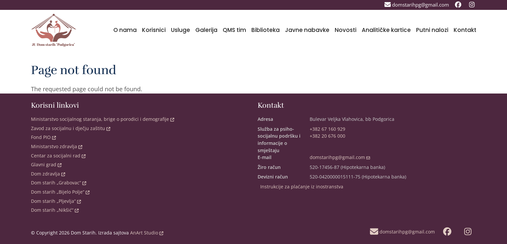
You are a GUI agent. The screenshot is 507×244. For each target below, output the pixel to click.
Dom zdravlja (48, 174)
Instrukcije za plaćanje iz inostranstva (301, 186)
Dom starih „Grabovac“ (58, 182)
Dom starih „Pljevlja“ (56, 201)
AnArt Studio (146, 233)
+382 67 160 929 (327, 129)
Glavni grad (46, 164)
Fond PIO (43, 137)
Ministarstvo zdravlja (56, 146)
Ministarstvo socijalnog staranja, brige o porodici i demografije (102, 119)
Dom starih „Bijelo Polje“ (60, 192)
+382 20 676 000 (327, 136)
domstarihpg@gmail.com (340, 157)
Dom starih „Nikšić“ (55, 210)
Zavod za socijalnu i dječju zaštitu (70, 128)
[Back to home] (54, 30)
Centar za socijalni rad (58, 155)
